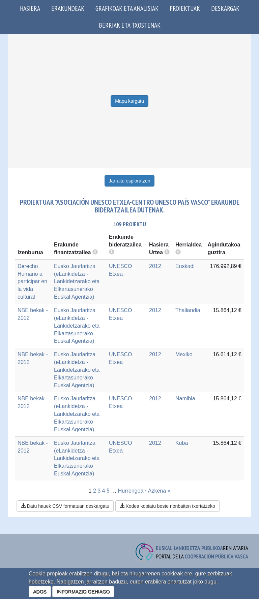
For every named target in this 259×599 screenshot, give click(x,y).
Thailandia (187, 310)
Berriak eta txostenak (130, 25)
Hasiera (30, 8)
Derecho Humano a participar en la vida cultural (32, 281)
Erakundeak (67, 8)
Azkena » (159, 491)
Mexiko (184, 354)
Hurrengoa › (132, 491)
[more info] (167, 252)
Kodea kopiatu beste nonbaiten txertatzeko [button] (167, 506)
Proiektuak (185, 8)
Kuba (181, 443)
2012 (155, 266)
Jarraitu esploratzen (129, 181)
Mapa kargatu (129, 101)
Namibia (185, 398)
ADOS (40, 591)
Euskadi (185, 266)
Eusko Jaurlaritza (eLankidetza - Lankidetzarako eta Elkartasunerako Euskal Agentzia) (76, 281)
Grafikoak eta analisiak (127, 8)
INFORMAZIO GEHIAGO (83, 591)
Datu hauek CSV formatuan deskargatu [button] (65, 506)
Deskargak (225, 8)
